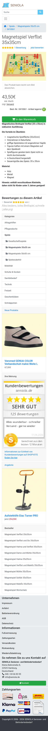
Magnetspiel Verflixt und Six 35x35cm (22, 540)
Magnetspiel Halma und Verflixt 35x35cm (23, 547)
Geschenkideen (12, 297)
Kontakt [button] (24, 683)
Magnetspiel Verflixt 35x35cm (18, 534)
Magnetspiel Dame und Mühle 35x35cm (23, 553)
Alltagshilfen (10, 222)
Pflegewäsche (11, 229)
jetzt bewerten (37, 47)
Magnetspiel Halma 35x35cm (18, 559)
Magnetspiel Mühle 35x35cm (18, 571)
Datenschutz (7, 623)
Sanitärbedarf (11, 278)
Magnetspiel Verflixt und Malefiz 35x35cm (24, 565)
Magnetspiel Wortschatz (16, 590)
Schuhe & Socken (12, 272)
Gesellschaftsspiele (16, 241)
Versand (10, 104)
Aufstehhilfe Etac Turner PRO (21, 515)
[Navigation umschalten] (5, 18)
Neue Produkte (11, 310)
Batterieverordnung (10, 613)
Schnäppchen (11, 303)
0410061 (11, 29)
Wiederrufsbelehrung (11, 653)
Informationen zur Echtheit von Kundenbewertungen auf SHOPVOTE (21, 454)
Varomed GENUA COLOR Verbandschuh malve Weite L (21, 362)
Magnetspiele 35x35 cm (28, 26)
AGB (4, 618)
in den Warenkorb (24, 119)
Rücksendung (8, 648)
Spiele (12, 26)
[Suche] (20, 12)
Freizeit (8, 290)
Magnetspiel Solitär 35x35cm (18, 578)
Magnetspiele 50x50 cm (18, 253)
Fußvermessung (9, 633)
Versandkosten (9, 643)
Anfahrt (5, 608)
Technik (8, 284)
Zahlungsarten (8, 638)
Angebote (9, 465)
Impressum (7, 603)
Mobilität (9, 266)
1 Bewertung (20, 47)
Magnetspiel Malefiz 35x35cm (18, 584)
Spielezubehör (13, 260)
